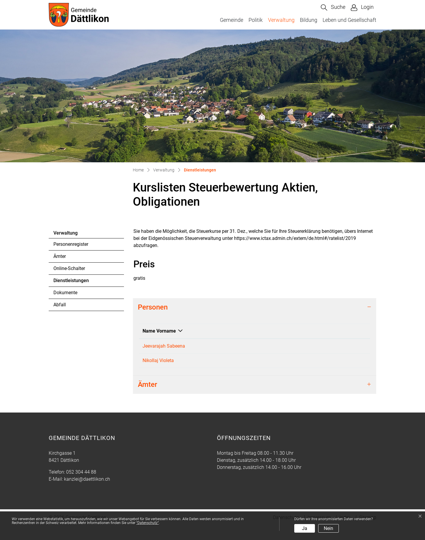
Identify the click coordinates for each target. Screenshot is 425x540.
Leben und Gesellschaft (349, 20)
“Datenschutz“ (147, 523)
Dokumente (65, 292)
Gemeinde (231, 20)
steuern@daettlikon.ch (340, 367)
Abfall (59, 304)
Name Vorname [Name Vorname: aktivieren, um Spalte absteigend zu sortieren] (159, 331)
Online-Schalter (69, 268)
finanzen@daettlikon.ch (341, 346)
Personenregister (70, 244)
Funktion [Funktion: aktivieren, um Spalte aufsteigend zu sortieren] (200, 331)
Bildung (308, 20)
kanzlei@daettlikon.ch (87, 493)
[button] (333, 7)
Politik (256, 20)
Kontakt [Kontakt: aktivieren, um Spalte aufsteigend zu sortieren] (325, 331)
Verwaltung (281, 20)
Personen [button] (153, 307)
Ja (304, 528)
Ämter (59, 256)
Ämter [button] (147, 399)
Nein (328, 528)
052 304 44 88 (81, 486)
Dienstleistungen (71, 282)
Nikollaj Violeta (158, 367)
